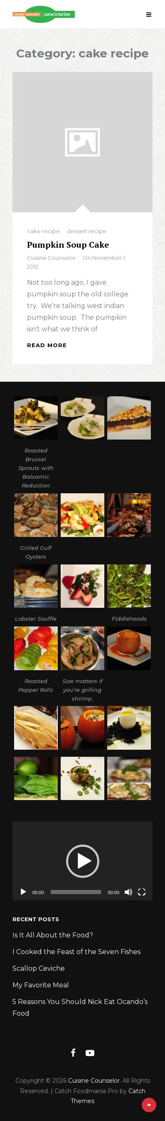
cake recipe (43, 231)
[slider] (76, 892)
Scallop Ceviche (38, 968)
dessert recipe (86, 231)
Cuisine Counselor (51, 257)
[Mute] (128, 892)
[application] (82, 861)
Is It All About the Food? (52, 935)
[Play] (23, 892)
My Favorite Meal (40, 985)
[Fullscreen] (142, 892)
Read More (47, 345)
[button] (82, 861)
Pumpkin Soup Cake (68, 244)
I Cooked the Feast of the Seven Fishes (76, 952)
